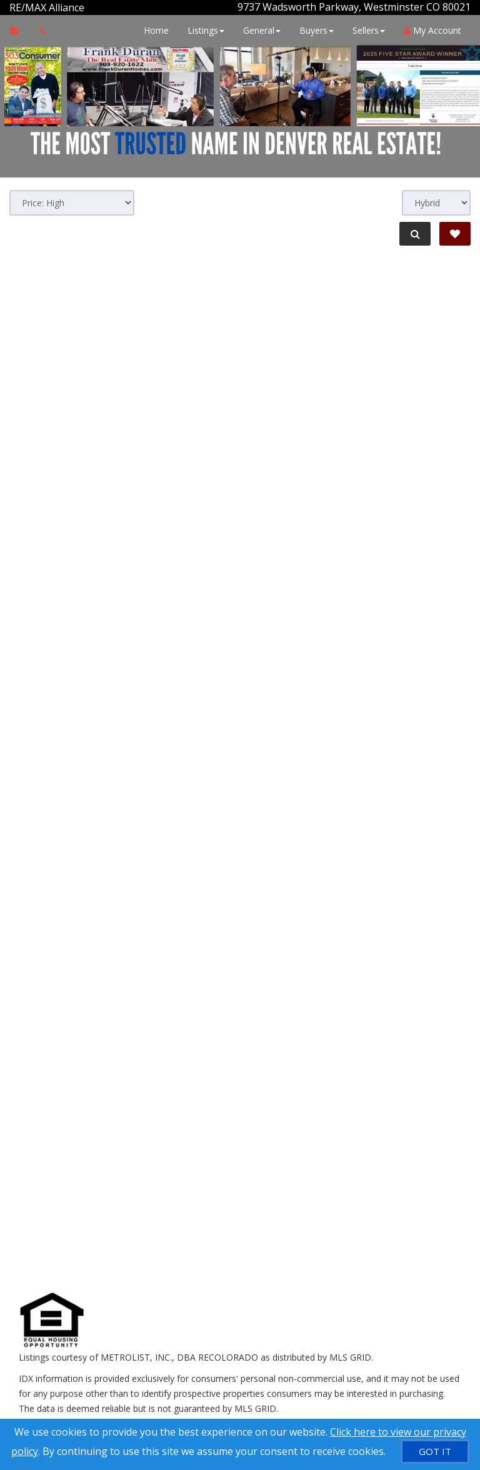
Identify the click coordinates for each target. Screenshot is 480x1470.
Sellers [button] (368, 30)
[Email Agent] (19, 30)
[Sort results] (71, 202)
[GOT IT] (435, 1451)
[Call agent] (85, 7)
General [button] (262, 30)
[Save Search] (455, 233)
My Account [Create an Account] (432, 30)
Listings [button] (206, 30)
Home (156, 30)
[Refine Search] (415, 233)
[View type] (436, 202)
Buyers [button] (316, 30)
